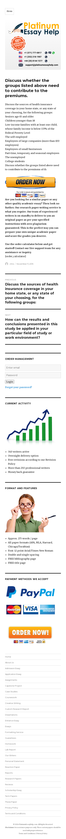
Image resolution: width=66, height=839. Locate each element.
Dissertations (11, 715)
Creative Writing (12, 703)
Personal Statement (14, 761)
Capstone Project (13, 686)
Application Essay (13, 674)
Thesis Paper (11, 802)
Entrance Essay (12, 720)
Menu (9, 11)
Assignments (11, 680)
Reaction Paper (12, 767)
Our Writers (10, 755)
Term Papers (11, 796)
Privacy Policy (11, 807)
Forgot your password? (18, 387)
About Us (9, 662)
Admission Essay (12, 668)
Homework (10, 744)
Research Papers (13, 778)
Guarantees (10, 738)
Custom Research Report (17, 709)
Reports (9, 773)
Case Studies (11, 691)
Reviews (9, 784)
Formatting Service (14, 732)
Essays (8, 726)
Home (8, 657)
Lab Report (10, 749)
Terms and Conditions (15, 813)
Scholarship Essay (13, 790)
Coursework (11, 697)
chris (12, 264)
